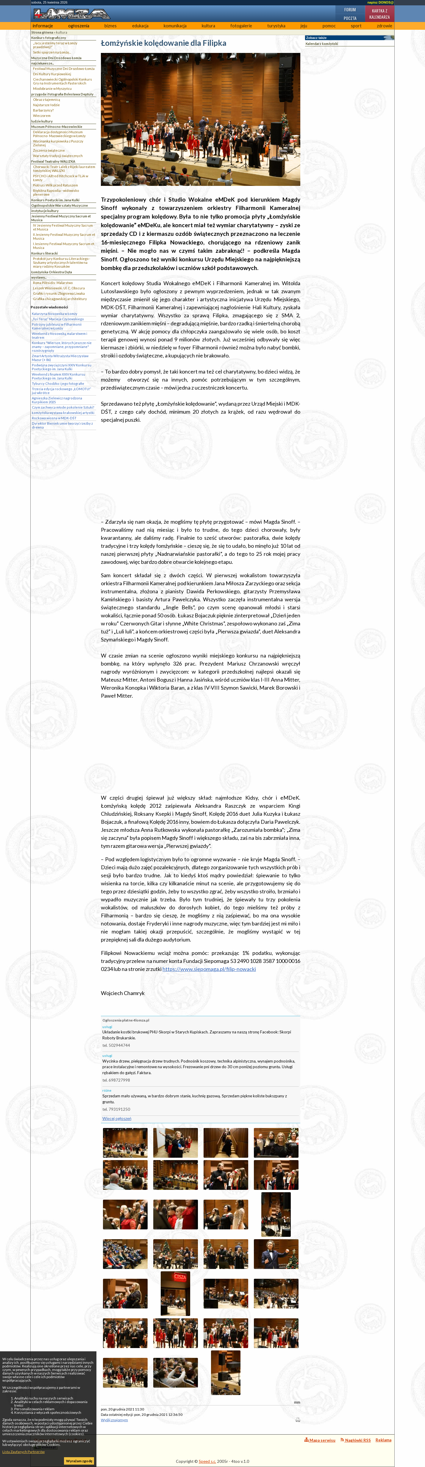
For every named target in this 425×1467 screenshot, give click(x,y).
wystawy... (38, 277)
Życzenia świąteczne (49, 150)
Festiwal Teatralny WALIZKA (53, 161)
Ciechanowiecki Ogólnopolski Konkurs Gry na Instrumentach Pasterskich (62, 81)
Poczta (350, 18)
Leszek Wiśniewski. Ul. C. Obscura (59, 288)
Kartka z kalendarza (379, 13)
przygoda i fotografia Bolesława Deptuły (62, 94)
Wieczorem (42, 115)
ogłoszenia (78, 25)
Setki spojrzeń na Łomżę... (52, 52)
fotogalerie (241, 25)
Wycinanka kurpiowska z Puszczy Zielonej (58, 143)
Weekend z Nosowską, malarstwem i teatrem (59, 335)
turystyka (276, 25)
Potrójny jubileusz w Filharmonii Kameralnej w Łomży (57, 326)
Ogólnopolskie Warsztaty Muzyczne (59, 205)
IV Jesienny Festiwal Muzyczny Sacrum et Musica (63, 227)
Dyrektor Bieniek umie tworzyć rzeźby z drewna (62, 425)
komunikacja (175, 25)
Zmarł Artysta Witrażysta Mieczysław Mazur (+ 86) (60, 358)
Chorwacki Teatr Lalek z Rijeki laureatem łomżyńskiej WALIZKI (64, 168)
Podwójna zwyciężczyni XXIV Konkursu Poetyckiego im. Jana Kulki (61, 367)
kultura (208, 25)
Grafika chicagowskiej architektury (60, 299)
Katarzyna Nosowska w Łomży (54, 314)
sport (356, 25)
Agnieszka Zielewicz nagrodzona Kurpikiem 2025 (57, 400)
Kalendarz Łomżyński (322, 43)
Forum (350, 9)
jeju (304, 25)
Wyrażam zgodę (79, 1461)
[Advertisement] (200, 470)
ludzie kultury (42, 121)
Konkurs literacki (44, 253)
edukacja (140, 25)
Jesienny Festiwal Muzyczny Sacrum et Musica (61, 218)
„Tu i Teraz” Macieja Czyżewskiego (58, 319)
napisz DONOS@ (381, 2)
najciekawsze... (42, 63)
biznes (110, 25)
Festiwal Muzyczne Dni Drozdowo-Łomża (64, 68)
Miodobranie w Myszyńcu (52, 88)
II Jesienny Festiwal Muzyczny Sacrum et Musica (64, 236)
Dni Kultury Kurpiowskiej (52, 74)
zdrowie (384, 25)
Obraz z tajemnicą (46, 99)
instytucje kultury (45, 211)
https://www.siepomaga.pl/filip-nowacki (209, 969)
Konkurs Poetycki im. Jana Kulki (55, 200)
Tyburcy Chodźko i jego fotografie (58, 383)
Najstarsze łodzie (46, 105)
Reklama (383, 1440)
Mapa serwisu (319, 1440)
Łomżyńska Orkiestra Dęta (51, 272)
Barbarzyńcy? (43, 110)
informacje (43, 25)
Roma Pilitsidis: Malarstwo (53, 283)
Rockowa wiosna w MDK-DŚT (54, 418)
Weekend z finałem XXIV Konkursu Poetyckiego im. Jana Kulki (58, 376)
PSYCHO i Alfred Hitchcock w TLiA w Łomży (60, 178)
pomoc (329, 25)
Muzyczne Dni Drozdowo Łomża (56, 58)
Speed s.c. (207, 1461)
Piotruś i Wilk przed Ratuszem (55, 185)
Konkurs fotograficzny (48, 38)
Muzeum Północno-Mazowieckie (56, 126)
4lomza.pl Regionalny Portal (60, 1443)
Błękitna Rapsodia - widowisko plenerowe (56, 192)
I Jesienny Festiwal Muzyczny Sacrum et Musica (63, 246)
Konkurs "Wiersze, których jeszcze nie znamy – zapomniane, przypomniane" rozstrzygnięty (62, 346)
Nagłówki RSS (355, 1440)
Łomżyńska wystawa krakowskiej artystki (63, 413)
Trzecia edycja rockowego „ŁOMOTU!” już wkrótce (61, 391)
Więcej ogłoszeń (116, 1118)
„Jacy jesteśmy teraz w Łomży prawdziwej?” (55, 45)
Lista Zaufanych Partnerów (23, 1451)
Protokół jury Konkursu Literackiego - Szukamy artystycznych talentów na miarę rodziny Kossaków (61, 262)
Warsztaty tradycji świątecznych (58, 156)
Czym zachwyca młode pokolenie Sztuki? (63, 407)
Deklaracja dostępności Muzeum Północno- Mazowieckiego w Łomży (59, 134)
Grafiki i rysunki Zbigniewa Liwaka (59, 293)
